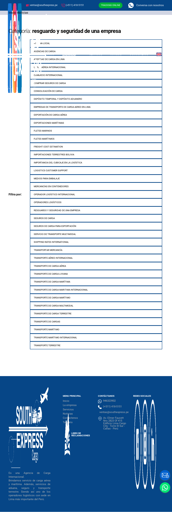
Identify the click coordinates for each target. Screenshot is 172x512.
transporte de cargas (47, 321)
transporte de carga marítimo (52, 297)
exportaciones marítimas (49, 123)
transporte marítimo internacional (55, 337)
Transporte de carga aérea (50, 266)
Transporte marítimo (46, 329)
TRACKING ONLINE (110, 5)
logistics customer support (51, 170)
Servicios (95, 54)
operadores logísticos (47, 202)
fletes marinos (43, 130)
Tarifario (68, 422)
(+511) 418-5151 (75, 5)
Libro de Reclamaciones (80, 434)
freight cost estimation (48, 146)
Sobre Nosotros (69, 54)
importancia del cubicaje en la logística (58, 162)
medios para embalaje (47, 178)
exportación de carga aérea (50, 115)
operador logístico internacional (54, 194)
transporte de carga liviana (51, 274)
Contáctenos (139, 54)
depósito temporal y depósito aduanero (58, 99)
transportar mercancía (48, 250)
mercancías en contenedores (51, 186)
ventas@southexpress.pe (43, 5)
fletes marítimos (44, 138)
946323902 (107, 401)
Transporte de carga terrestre (52, 313)
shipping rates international (51, 242)
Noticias (116, 54)
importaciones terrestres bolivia (54, 154)
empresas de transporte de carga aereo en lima (62, 107)
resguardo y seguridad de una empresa (57, 210)
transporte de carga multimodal (53, 305)
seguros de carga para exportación (55, 226)
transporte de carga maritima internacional (61, 289)
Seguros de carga (44, 218)
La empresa (69, 405)
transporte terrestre (47, 345)
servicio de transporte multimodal (55, 234)
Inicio (50, 54)
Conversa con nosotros (150, 5)
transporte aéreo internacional (53, 258)
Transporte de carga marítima (52, 282)
